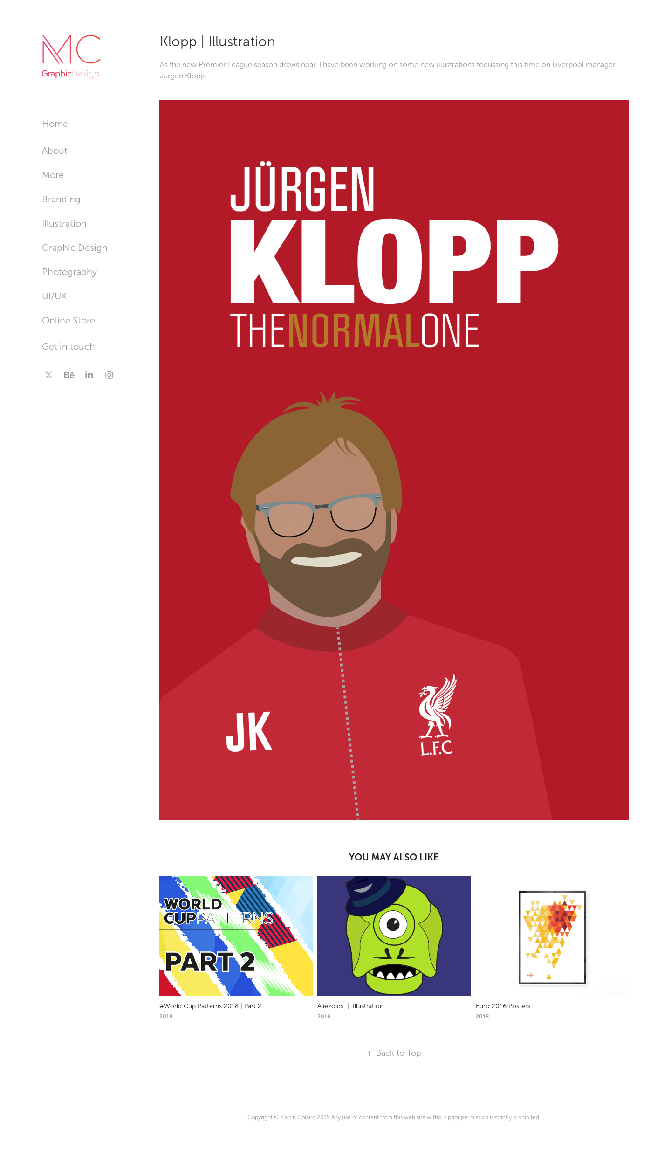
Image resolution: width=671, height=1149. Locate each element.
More (53, 175)
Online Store (68, 320)
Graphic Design (75, 247)
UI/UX (54, 296)
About (55, 150)
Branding (61, 199)
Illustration (64, 223)
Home (55, 123)
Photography (69, 272)
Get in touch (68, 346)
